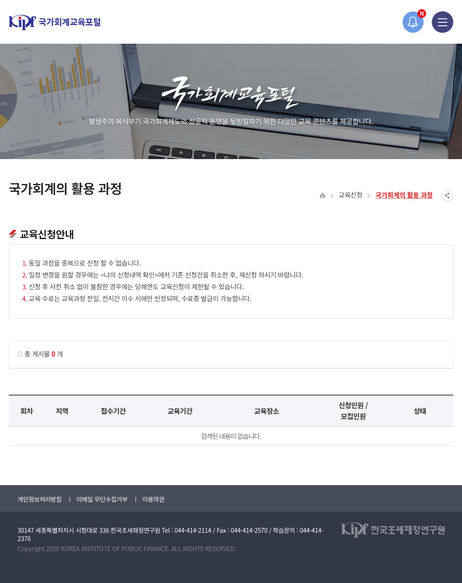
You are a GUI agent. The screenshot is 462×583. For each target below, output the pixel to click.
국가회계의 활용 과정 (404, 194)
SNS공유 (447, 195)
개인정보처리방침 (39, 499)
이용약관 (153, 499)
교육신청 (350, 194)
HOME (323, 195)
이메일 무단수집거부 (102, 499)
